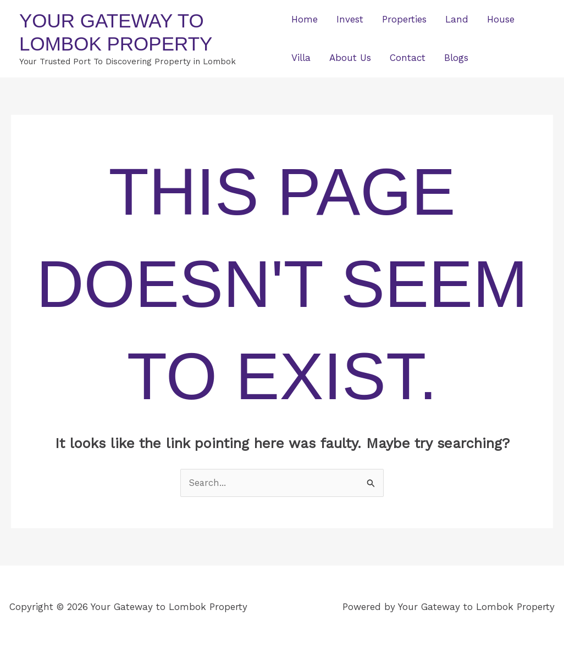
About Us (350, 57)
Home (304, 19)
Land (456, 19)
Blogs (456, 57)
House (501, 19)
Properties (404, 19)
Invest (349, 19)
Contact (407, 57)
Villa (301, 57)
